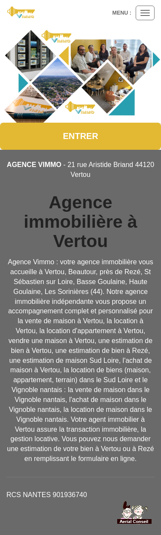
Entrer (80, 136)
